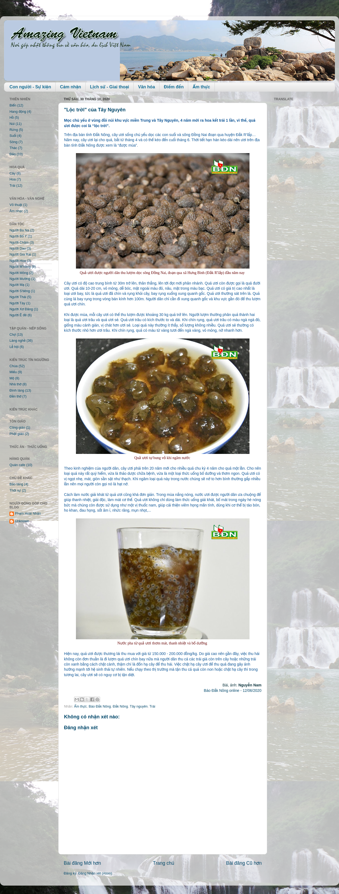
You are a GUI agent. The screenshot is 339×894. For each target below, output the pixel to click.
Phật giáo (16, 434)
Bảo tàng (16, 484)
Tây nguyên (139, 706)
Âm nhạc (16, 211)
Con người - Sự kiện (30, 87)
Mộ (11, 378)
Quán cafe (17, 465)
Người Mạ (16, 285)
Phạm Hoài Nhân (28, 513)
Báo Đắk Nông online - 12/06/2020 (232, 690)
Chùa (13, 366)
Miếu (13, 372)
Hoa (12, 179)
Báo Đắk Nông (100, 706)
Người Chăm (19, 242)
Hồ (11, 118)
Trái (152, 706)
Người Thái (17, 297)
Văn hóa (146, 87)
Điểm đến (174, 87)
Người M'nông (20, 267)
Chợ (12, 335)
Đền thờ (15, 396)
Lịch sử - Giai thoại (109, 87)
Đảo (12, 154)
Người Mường (19, 279)
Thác (13, 148)
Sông (13, 142)
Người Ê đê (18, 315)
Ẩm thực (201, 87)
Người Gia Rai (20, 254)
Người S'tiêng (19, 291)
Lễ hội (14, 347)
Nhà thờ (15, 384)
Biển (12, 105)
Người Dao (17, 248)
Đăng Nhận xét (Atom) (95, 873)
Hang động (17, 112)
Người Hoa (17, 261)
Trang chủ (163, 863)
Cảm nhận (70, 87)
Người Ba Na (19, 230)
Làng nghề (17, 341)
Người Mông (18, 273)
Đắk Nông (120, 706)
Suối (12, 136)
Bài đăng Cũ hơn (244, 863)
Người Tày (17, 303)
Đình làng (16, 390)
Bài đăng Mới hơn (82, 863)
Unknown (22, 521)
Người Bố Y (18, 236)
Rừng (13, 130)
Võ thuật (15, 205)
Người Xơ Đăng (21, 309)
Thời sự (15, 490)
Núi (12, 124)
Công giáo (17, 428)
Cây (12, 173)
